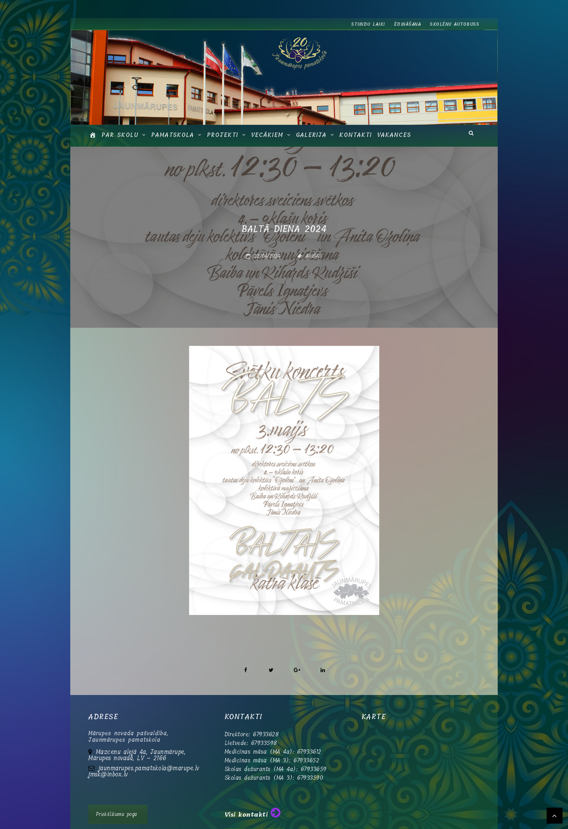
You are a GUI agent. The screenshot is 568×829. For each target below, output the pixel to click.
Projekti (222, 135)
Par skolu (119, 135)
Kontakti (355, 135)
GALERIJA (311, 135)
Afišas (314, 256)
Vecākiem (267, 135)
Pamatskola (172, 135)
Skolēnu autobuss (454, 24)
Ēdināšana (407, 24)
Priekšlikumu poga (116, 814)
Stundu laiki (368, 24)
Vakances (394, 135)
